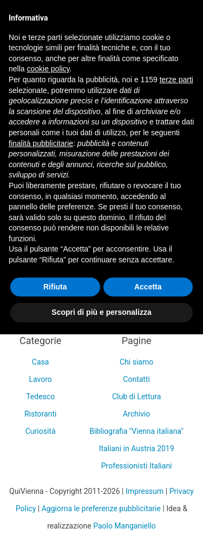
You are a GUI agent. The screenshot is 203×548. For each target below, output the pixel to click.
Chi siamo (136, 362)
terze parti (176, 79)
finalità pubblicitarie (41, 143)
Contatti (136, 379)
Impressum (144, 491)
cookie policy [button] (48, 68)
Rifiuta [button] (55, 286)
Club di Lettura (136, 396)
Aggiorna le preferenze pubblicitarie (101, 508)
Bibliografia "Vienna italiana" (136, 431)
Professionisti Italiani (136, 465)
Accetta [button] (148, 286)
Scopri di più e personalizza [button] (101, 312)
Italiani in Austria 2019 (136, 448)
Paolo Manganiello (124, 525)
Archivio (136, 414)
